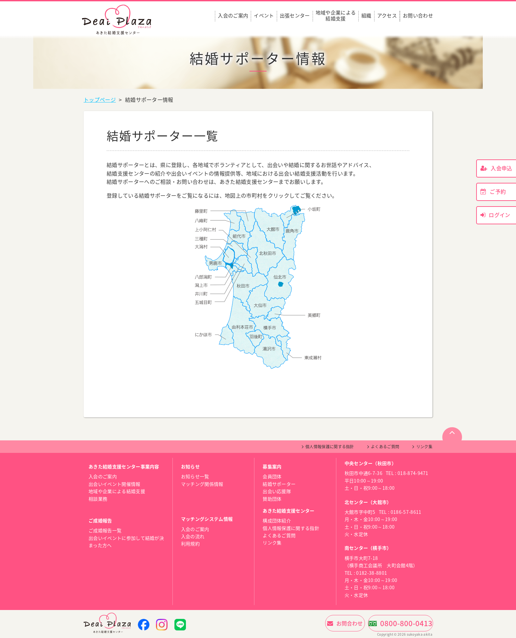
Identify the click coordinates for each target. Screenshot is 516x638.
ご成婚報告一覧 (105, 530)
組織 (366, 16)
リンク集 (424, 447)
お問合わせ (322, 623)
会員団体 (272, 476)
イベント (264, 16)
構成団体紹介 (277, 520)
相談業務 (98, 498)
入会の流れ (193, 536)
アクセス (387, 16)
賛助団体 (272, 498)
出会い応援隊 (277, 491)
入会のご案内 (233, 16)
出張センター (295, 16)
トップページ (100, 99)
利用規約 (190, 543)
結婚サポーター (279, 484)
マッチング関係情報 (202, 484)
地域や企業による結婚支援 (336, 16)
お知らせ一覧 (195, 476)
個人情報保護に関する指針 (329, 447)
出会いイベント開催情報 (115, 484)
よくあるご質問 (385, 447)
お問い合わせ (418, 16)
